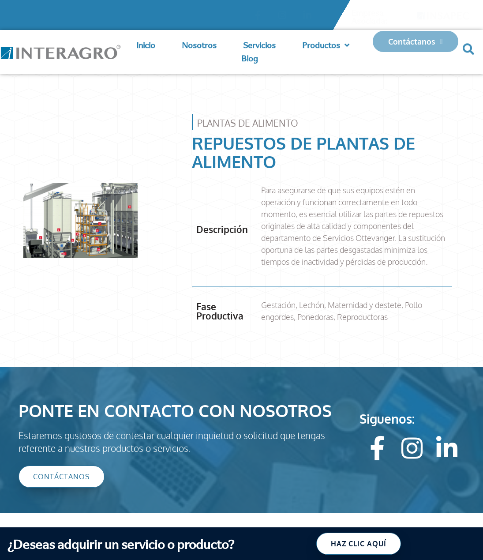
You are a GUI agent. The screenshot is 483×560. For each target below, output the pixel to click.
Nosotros (199, 43)
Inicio (145, 43)
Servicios (259, 43)
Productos (325, 43)
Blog (249, 56)
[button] (468, 44)
